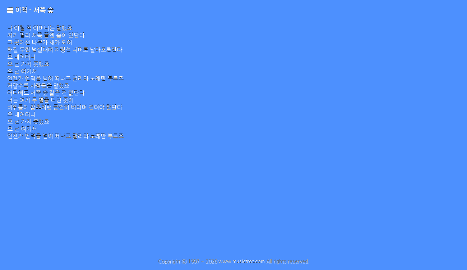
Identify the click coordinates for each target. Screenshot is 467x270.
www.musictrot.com (241, 261)
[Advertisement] (233, 204)
